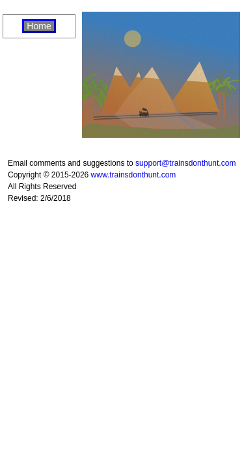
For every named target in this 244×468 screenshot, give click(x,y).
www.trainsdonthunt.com (133, 174)
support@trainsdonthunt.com (185, 163)
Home (38, 26)
